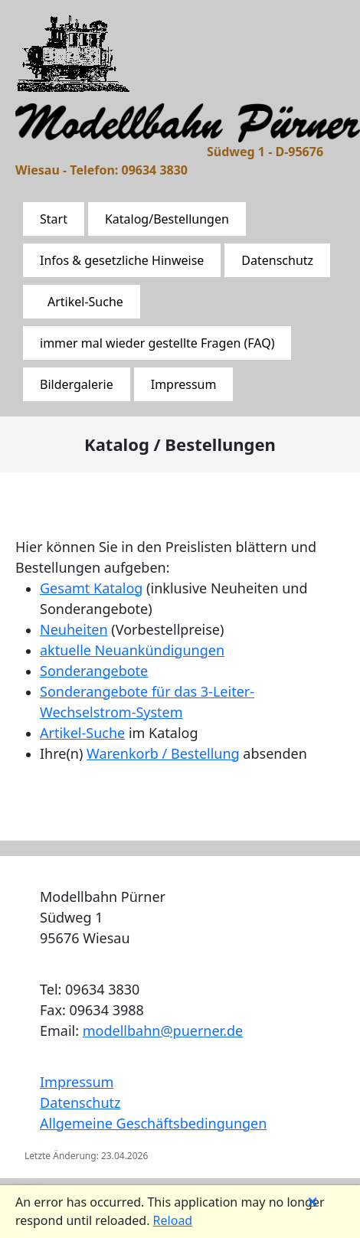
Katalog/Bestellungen (167, 219)
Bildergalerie (76, 384)
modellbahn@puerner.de (163, 1030)
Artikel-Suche (85, 301)
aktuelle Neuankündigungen (132, 650)
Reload (173, 1220)
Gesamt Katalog (91, 588)
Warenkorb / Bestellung (163, 753)
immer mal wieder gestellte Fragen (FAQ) (157, 343)
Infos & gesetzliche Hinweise (122, 260)
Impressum (184, 384)
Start (53, 219)
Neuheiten (74, 629)
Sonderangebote (94, 670)
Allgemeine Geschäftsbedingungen (153, 1123)
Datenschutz (277, 260)
